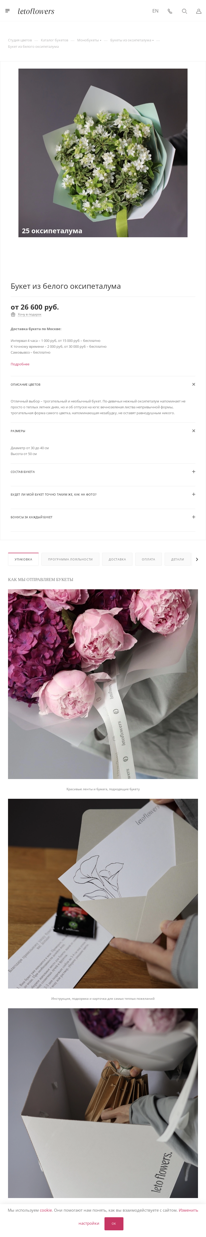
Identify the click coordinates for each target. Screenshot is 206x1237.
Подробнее (20, 364)
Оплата (148, 559)
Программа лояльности (70, 559)
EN (155, 10)
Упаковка (23, 559)
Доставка (117, 559)
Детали (177, 559)
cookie (46, 1210)
